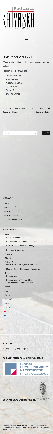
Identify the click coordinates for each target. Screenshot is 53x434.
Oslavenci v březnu (15, 110)
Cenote (24, 428)
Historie (7, 273)
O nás (6, 235)
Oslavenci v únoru (11, 211)
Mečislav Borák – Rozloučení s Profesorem (23, 269)
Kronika (7, 295)
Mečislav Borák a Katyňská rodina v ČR (21, 265)
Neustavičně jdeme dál (15, 250)
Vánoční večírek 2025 (13, 219)
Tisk (6, 291)
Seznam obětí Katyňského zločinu (21, 283)
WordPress (7, 430)
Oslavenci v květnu (39, 110)
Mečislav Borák (10, 262)
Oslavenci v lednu (11, 215)
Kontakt (7, 307)
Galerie (7, 287)
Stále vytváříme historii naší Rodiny (20, 246)
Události (7, 258)
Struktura (8, 254)
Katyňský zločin (12, 276)
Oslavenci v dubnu (11, 203)
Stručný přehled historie (15, 238)
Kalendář (8, 299)
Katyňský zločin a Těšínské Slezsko (20, 280)
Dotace (7, 303)
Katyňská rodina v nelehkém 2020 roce (21, 242)
